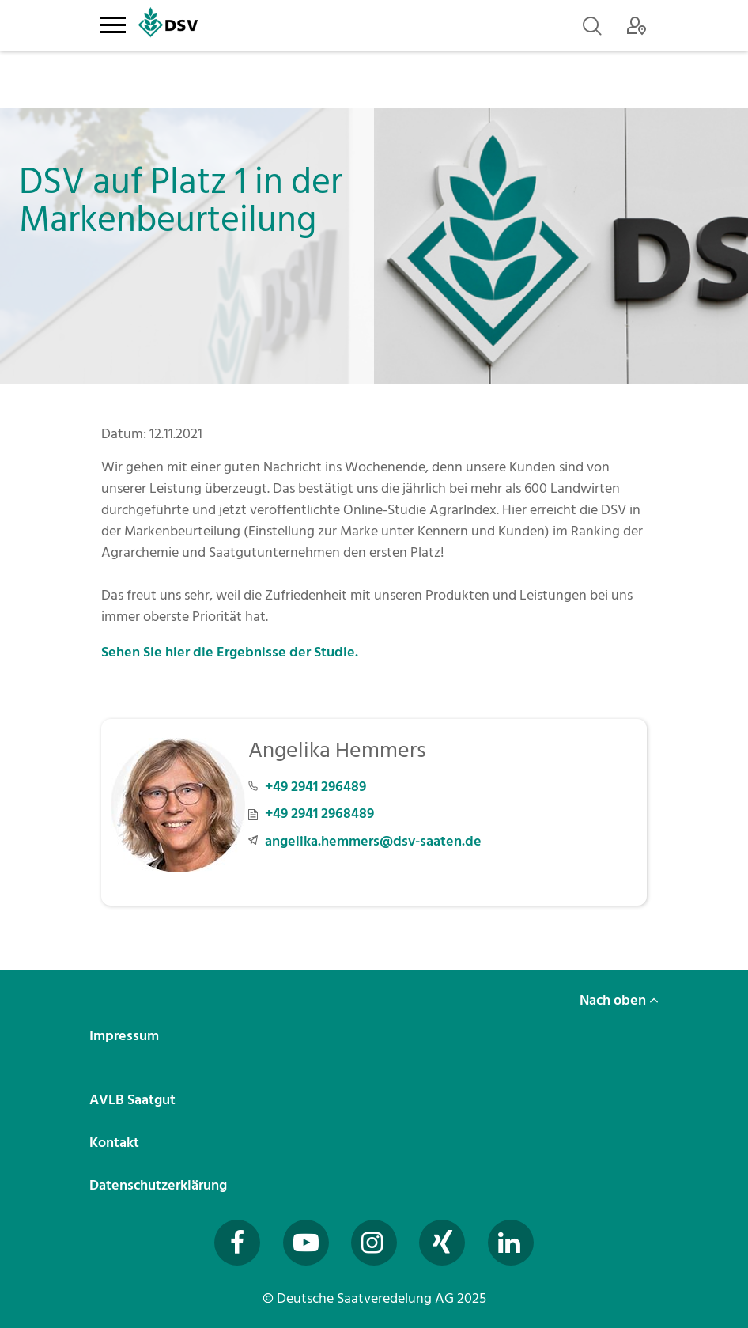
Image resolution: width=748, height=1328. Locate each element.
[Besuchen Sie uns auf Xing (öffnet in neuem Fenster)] (442, 1243)
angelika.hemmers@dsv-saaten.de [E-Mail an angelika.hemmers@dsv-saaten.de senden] (373, 841)
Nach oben (619, 1000)
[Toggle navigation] (112, 22)
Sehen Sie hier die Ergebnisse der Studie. (229, 652)
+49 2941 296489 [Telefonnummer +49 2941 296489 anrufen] (315, 786)
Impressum (125, 1035)
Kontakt (115, 1142)
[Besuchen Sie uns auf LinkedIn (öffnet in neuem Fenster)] (511, 1243)
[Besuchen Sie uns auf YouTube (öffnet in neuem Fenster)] (306, 1243)
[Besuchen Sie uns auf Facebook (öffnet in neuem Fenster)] (237, 1243)
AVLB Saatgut (134, 1099)
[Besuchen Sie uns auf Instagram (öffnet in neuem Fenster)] (374, 1243)
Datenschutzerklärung (159, 1185)
